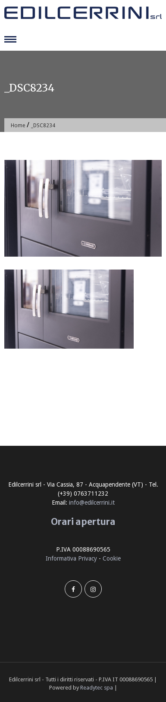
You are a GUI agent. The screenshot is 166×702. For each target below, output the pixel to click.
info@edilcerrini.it (92, 502)
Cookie (112, 558)
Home (18, 126)
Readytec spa (96, 687)
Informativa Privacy (71, 558)
